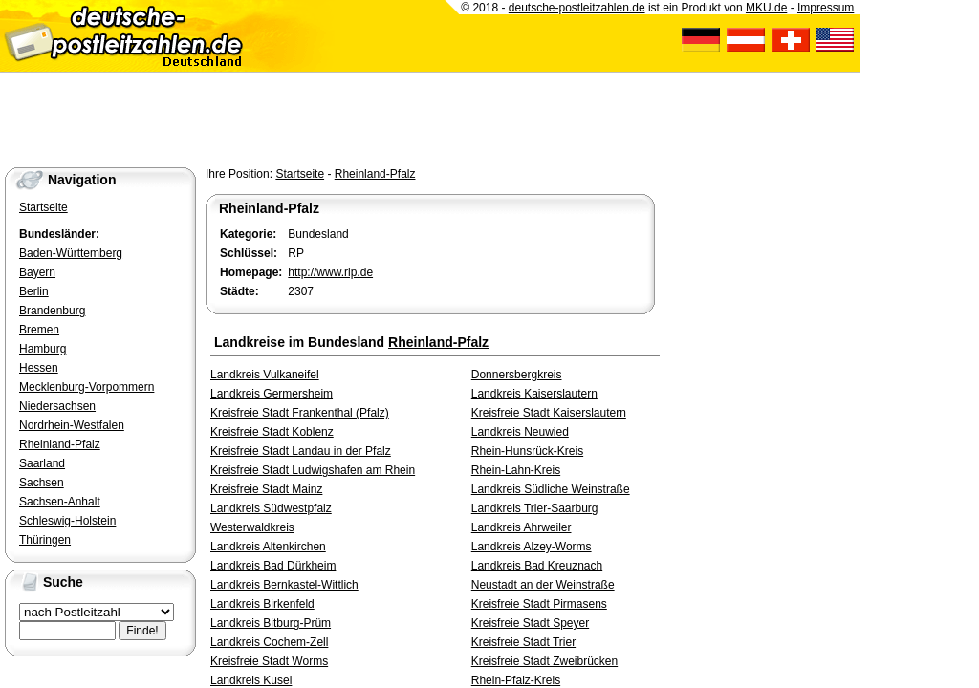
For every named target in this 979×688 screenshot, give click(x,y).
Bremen (39, 329)
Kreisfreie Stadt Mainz (266, 489)
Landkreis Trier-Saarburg (534, 508)
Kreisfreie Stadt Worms (269, 661)
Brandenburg (52, 310)
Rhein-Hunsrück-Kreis (527, 451)
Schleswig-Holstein (67, 520)
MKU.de (766, 7)
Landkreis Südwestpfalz (271, 508)
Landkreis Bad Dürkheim (273, 565)
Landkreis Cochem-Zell (269, 642)
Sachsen (41, 482)
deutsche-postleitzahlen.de (577, 7)
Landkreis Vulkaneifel (264, 374)
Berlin (34, 291)
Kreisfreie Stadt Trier (523, 642)
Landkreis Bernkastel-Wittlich (284, 584)
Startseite (299, 174)
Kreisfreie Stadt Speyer (530, 623)
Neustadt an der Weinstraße (543, 584)
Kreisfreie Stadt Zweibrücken (544, 661)
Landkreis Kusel (251, 680)
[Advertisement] (348, 116)
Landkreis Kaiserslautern (534, 393)
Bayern (37, 272)
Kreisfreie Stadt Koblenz (272, 432)
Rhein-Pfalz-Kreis (515, 680)
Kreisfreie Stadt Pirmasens (539, 604)
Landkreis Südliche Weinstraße (550, 489)
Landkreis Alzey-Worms (531, 546)
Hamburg (42, 348)
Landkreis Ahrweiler (521, 527)
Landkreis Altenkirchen (268, 546)
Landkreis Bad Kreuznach (536, 565)
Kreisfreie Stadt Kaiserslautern (548, 412)
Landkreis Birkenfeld (262, 604)
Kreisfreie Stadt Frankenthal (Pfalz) (299, 412)
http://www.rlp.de (330, 272)
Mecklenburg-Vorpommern (86, 387)
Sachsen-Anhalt (59, 501)
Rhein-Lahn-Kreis (515, 470)
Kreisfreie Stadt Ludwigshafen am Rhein (312, 470)
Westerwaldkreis (252, 527)
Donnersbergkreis (516, 374)
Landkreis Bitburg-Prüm (270, 623)
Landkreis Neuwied (520, 432)
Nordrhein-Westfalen (71, 425)
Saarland (42, 463)
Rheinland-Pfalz (375, 174)
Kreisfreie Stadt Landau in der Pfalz (300, 451)
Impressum (825, 7)
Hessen (38, 368)
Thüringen (45, 540)
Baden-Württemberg (70, 253)
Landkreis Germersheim (271, 393)
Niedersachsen (57, 406)
